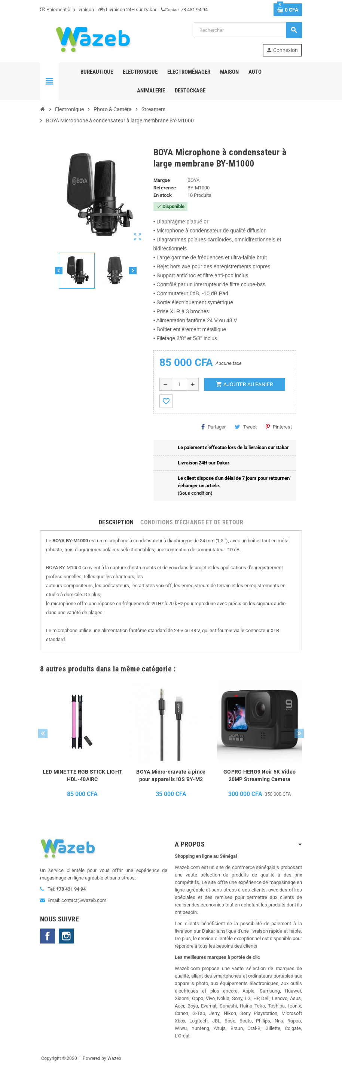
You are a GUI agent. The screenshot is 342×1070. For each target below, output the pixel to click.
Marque (161, 180)
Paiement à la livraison (67, 9)
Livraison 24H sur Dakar (127, 9)
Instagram (66, 936)
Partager (213, 427)
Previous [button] (43, 733)
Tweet (246, 427)
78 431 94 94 (184, 9)
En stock (162, 195)
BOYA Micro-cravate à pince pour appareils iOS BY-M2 (170, 775)
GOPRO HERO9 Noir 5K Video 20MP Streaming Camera (259, 775)
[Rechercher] (248, 30)
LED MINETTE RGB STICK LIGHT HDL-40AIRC (83, 775)
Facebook (47, 936)
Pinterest (279, 427)
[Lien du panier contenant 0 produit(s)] (288, 9)
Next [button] (299, 733)
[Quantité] (179, 384)
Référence (164, 187)
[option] (82, 741)
